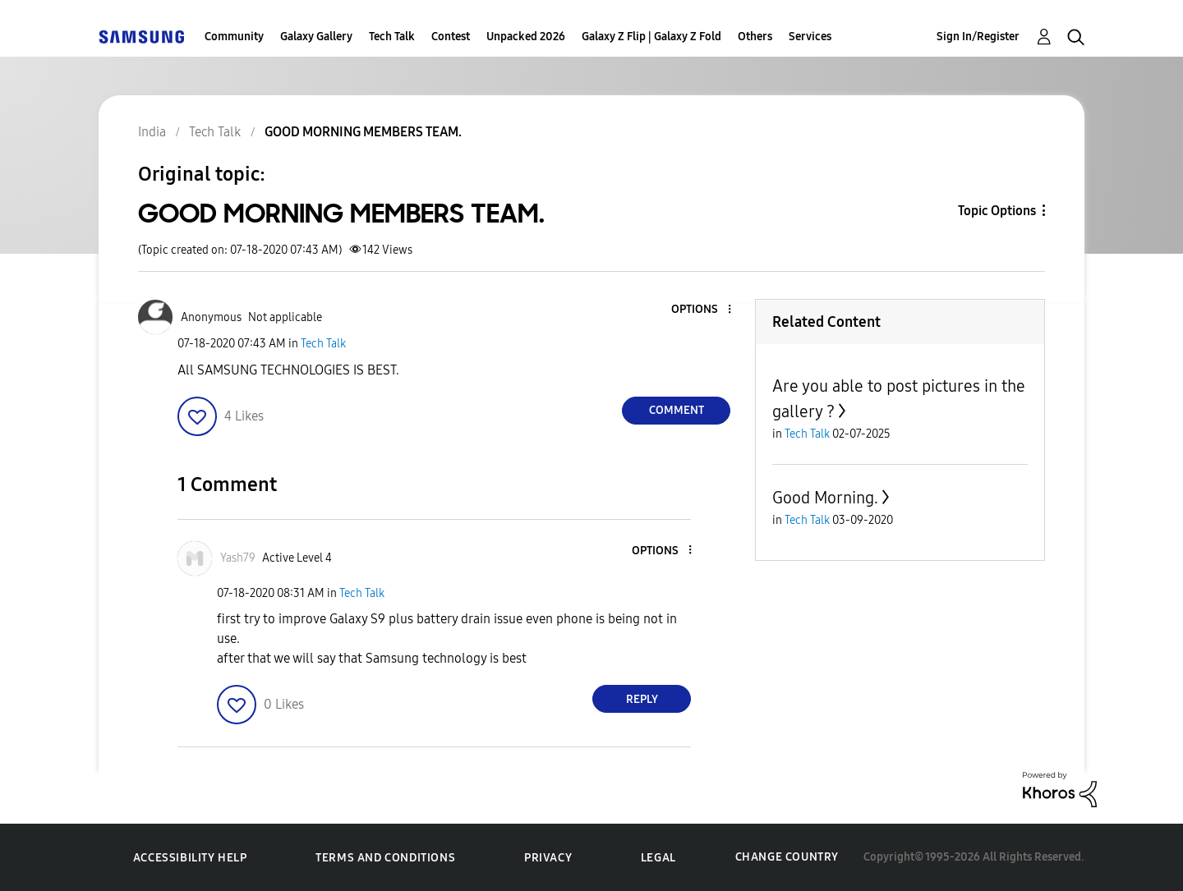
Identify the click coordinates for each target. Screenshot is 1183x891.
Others (755, 37)
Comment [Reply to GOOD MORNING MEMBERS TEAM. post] (676, 410)
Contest (450, 37)
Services (810, 37)
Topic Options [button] (997, 210)
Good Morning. (825, 498)
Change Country (787, 857)
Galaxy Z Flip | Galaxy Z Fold (651, 37)
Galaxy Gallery (316, 37)
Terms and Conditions (385, 858)
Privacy (548, 858)
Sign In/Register (978, 37)
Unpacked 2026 (525, 37)
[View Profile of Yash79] (237, 558)
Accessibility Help (190, 858)
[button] (702, 310)
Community (234, 37)
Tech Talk (392, 37)
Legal (658, 858)
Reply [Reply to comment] (642, 699)
